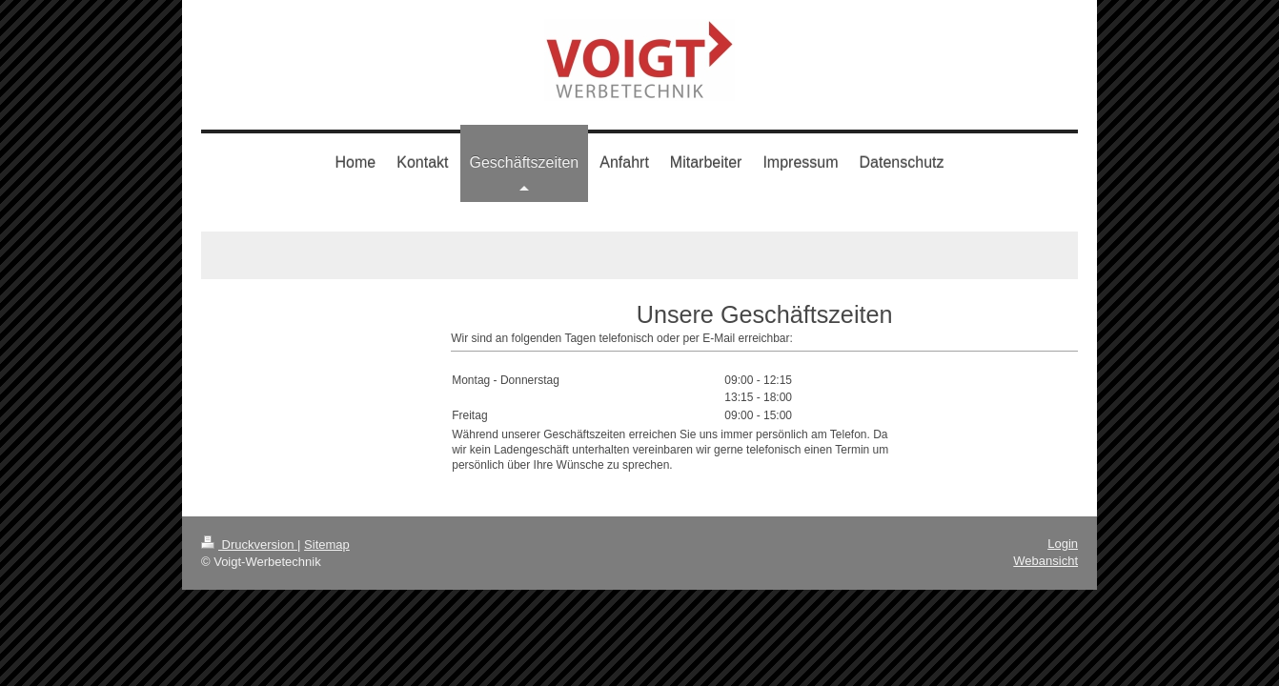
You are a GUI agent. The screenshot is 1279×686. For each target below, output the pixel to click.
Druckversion (249, 544)
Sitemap (327, 544)
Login (1062, 543)
